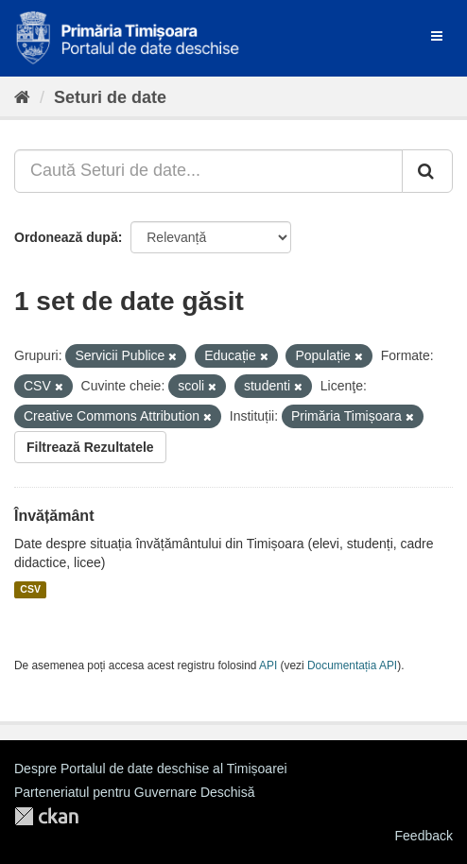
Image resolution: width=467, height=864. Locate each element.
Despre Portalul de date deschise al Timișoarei (150, 768)
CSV (30, 590)
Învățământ (54, 516)
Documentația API (352, 665)
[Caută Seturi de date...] (208, 171)
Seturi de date (110, 97)
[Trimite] (427, 171)
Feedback (424, 835)
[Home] (22, 97)
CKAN (46, 816)
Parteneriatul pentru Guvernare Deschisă (134, 792)
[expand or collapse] (437, 36)
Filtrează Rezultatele (90, 447)
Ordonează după (66, 237)
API (268, 665)
